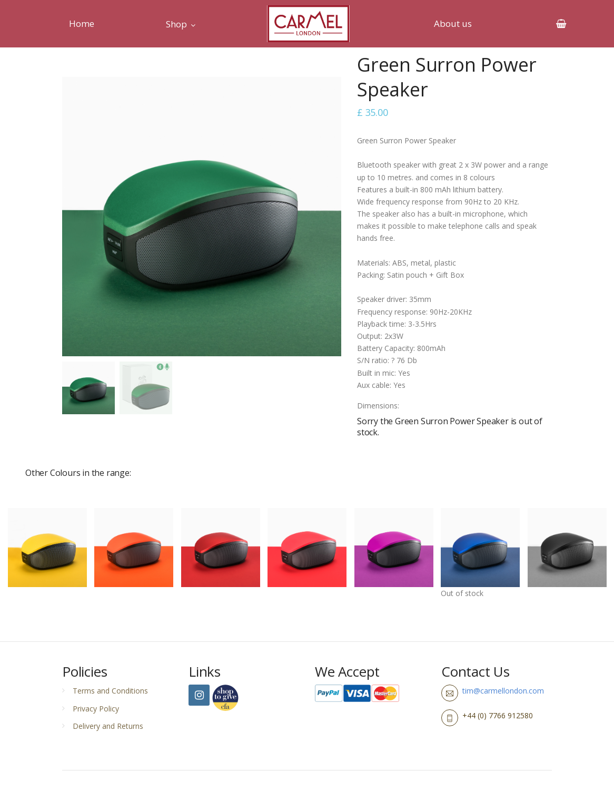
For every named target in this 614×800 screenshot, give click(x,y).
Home (81, 23)
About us (453, 23)
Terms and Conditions (110, 691)
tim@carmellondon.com (503, 691)
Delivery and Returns (108, 726)
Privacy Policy (96, 709)
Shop (176, 24)
